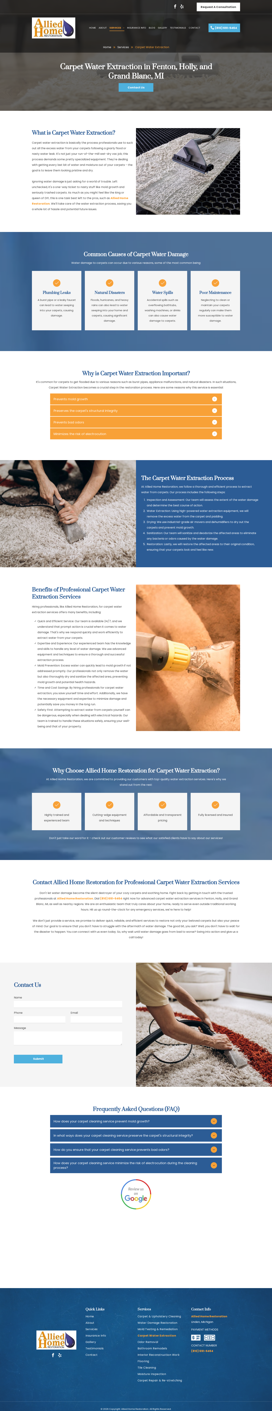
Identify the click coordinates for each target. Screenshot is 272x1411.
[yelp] (182, 6)
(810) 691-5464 (111, 899)
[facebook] (175, 6)
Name (18, 998)
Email (74, 1013)
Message (20, 1028)
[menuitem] (92, 28)
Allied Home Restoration (75, 899)
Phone (18, 1013)
